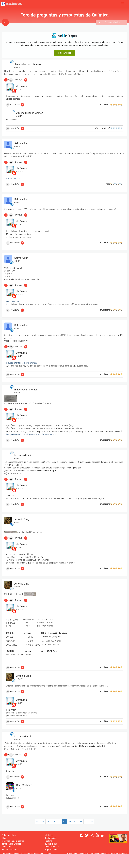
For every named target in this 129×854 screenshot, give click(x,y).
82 (70, 821)
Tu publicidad (51, 844)
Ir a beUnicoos (64, 53)
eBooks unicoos (52, 846)
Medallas (49, 835)
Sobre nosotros (9, 835)
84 (81, 821)
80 (59, 821)
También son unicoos (11, 844)
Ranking (48, 841)
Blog (4, 838)
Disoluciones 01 (13, 178)
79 (54, 821)
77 (43, 821)
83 (75, 821)
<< (38, 821)
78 (48, 821)
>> (91, 821)
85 (86, 821)
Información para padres (13, 841)
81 (64, 821)
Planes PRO (7, 846)
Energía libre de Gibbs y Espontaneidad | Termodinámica (31, 434)
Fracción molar (12, 301)
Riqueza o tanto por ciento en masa (21, 363)
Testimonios (50, 838)
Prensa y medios (9, 849)
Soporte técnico (52, 849)
